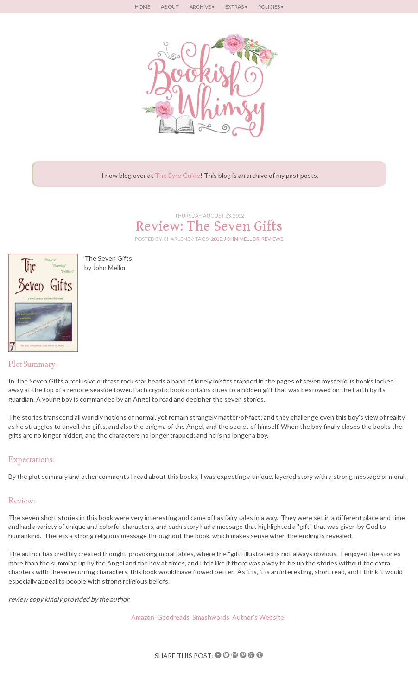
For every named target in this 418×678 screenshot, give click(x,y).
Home (142, 7)
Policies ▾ (271, 7)
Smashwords (210, 617)
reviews (272, 239)
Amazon (142, 617)
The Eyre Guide (177, 175)
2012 (216, 239)
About (170, 7)
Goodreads (173, 617)
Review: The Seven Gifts (209, 226)
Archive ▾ (202, 7)
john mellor (242, 239)
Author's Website (258, 617)
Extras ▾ (236, 7)
